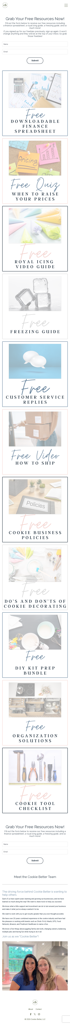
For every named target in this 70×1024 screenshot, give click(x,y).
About (30, 1009)
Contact (39, 1009)
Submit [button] (35, 60)
